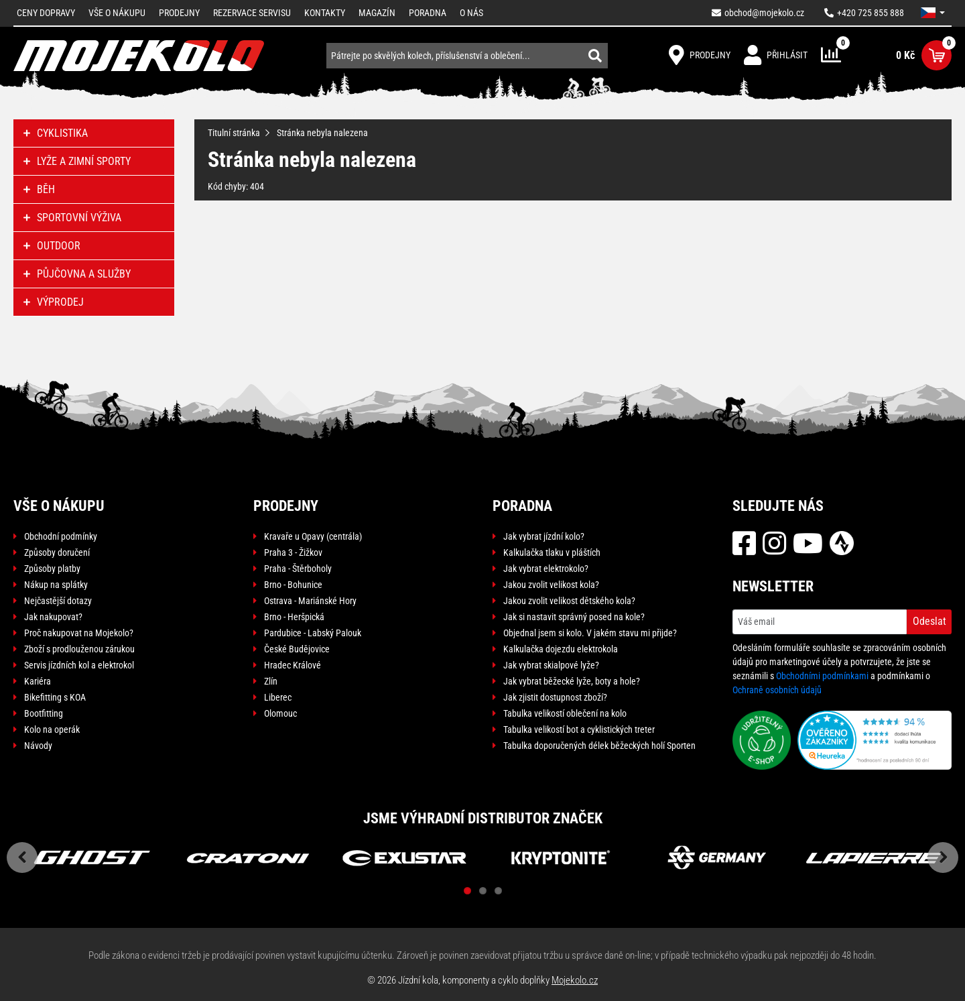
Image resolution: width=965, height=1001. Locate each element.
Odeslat (929, 621)
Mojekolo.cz (575, 980)
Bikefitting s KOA (55, 697)
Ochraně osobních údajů (777, 690)
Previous (22, 857)
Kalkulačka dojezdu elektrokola (560, 649)
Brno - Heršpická (294, 616)
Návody (38, 745)
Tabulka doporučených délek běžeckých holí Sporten (599, 745)
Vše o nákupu (116, 12)
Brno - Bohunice (293, 584)
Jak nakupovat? (53, 616)
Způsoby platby (52, 568)
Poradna (427, 12)
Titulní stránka (234, 132)
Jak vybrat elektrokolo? (545, 568)
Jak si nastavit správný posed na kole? (574, 616)
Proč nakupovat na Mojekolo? (78, 633)
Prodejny (179, 12)
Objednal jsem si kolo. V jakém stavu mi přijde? (590, 633)
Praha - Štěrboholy (298, 568)
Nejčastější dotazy (58, 600)
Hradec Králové (292, 665)
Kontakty (324, 12)
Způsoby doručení (57, 552)
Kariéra (37, 681)
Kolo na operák (52, 729)
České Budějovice (297, 649)
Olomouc (280, 713)
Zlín (270, 681)
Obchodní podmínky (60, 536)
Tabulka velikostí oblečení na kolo (565, 713)
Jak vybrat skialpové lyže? (551, 665)
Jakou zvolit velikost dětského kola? (569, 600)
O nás (471, 12)
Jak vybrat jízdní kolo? (543, 536)
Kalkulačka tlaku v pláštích (551, 552)
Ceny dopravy (46, 12)
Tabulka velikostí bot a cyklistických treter (579, 729)
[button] (933, 12)
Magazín (377, 12)
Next (942, 857)
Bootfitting (43, 713)
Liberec (278, 697)
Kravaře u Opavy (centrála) (313, 536)
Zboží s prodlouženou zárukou (79, 649)
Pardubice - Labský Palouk (312, 633)
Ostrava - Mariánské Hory (310, 600)
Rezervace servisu (252, 12)
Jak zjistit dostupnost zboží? (555, 697)
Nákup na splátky (56, 584)
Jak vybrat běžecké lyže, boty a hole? (571, 681)
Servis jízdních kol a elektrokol (79, 665)
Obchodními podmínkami (822, 675)
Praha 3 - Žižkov (293, 552)
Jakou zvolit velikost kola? (551, 584)
